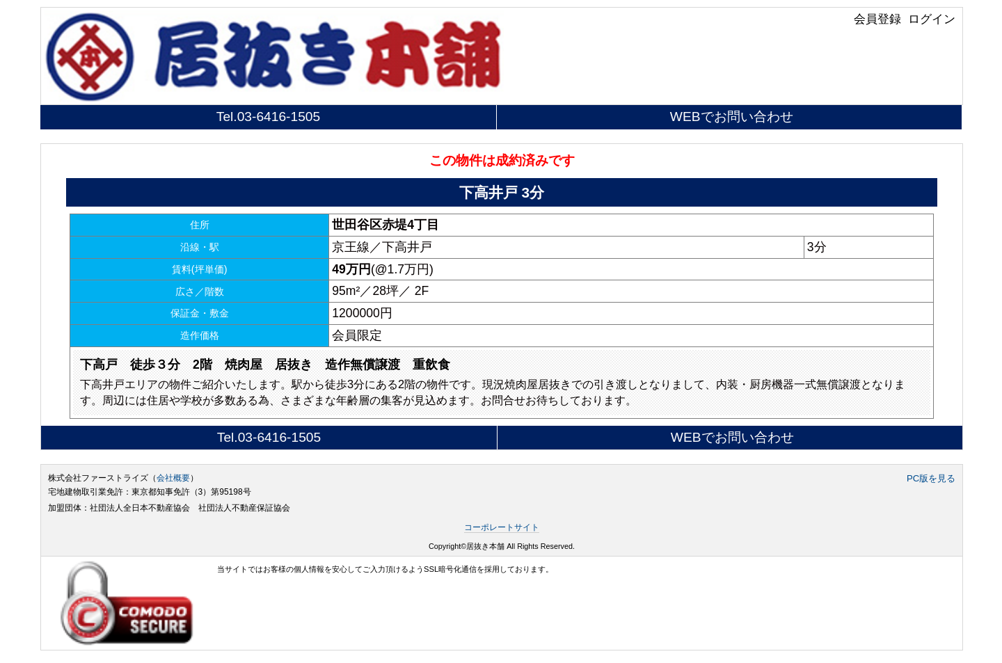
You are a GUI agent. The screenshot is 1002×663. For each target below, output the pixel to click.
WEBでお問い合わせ (731, 116)
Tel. (268, 116)
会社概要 (173, 478)
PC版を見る (931, 478)
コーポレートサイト (501, 527)
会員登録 (877, 19)
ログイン (931, 19)
